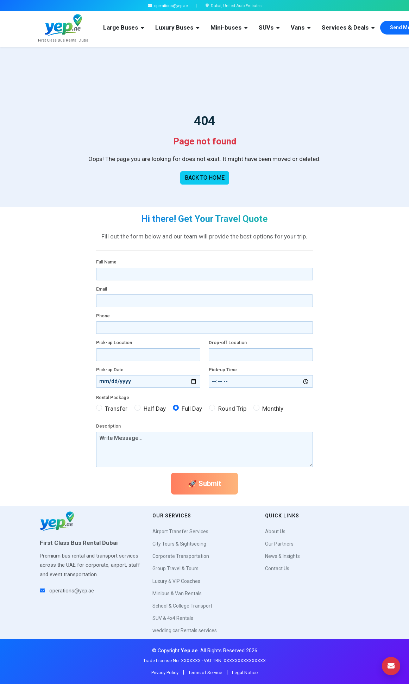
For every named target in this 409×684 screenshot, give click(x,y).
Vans (300, 27)
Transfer (116, 408)
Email (101, 289)
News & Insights (282, 556)
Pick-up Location (114, 342)
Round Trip (232, 408)
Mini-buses (228, 27)
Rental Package (112, 397)
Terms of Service (205, 672)
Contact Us (277, 568)
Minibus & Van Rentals (177, 593)
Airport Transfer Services (180, 531)
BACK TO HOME (205, 177)
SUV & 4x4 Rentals (172, 618)
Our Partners (279, 544)
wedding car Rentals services (184, 630)
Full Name (106, 262)
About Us (275, 531)
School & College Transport (182, 606)
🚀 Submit (204, 483)
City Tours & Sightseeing (179, 544)
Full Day (192, 408)
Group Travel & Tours (175, 568)
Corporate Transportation (180, 556)
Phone (103, 315)
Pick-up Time (223, 369)
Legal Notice (245, 672)
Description (108, 426)
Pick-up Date (110, 369)
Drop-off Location (228, 342)
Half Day (155, 408)
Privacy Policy (164, 672)
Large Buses (123, 27)
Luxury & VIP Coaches (176, 581)
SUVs (269, 27)
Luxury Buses (177, 27)
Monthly (272, 408)
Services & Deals (348, 27)
